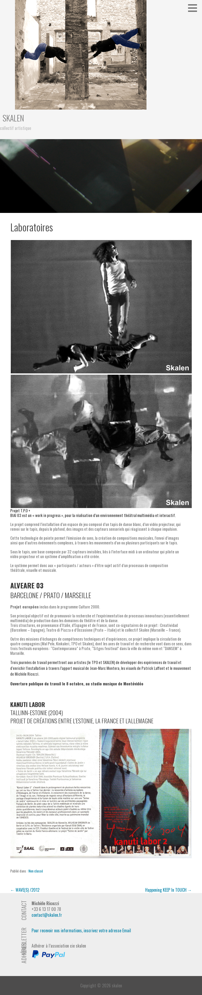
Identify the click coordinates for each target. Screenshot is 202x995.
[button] (194, 8)
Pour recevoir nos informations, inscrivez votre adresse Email (81, 930)
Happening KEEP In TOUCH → (168, 890)
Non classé (35, 871)
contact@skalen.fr (47, 915)
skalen (13, 118)
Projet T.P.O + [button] (20, 510)
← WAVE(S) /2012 (24, 890)
